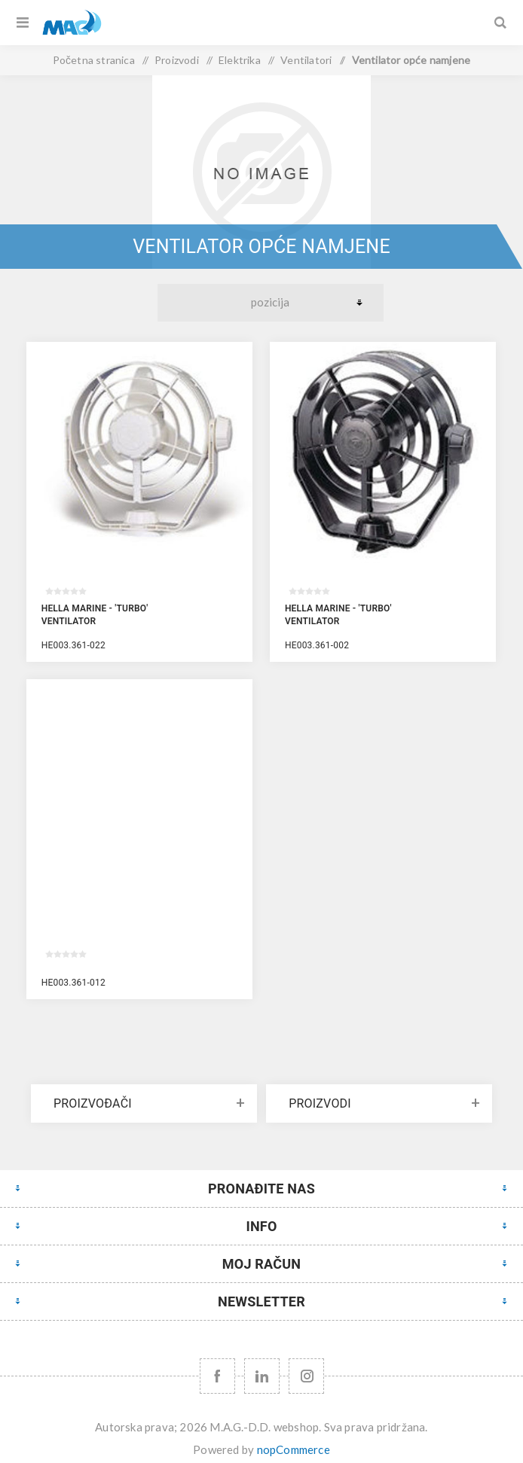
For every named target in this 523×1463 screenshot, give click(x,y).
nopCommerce (293, 1449)
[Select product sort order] (271, 303)
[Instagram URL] (306, 1376)
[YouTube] (262, 1376)
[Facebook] (217, 1376)
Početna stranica (94, 59)
